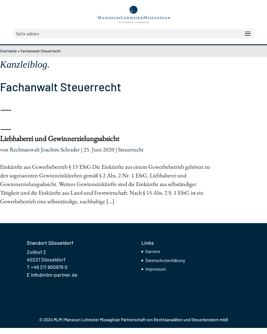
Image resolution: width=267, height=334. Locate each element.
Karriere (152, 251)
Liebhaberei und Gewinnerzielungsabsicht (59, 138)
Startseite (8, 51)
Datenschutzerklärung (165, 260)
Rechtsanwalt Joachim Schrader (45, 149)
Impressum (155, 269)
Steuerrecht (130, 149)
